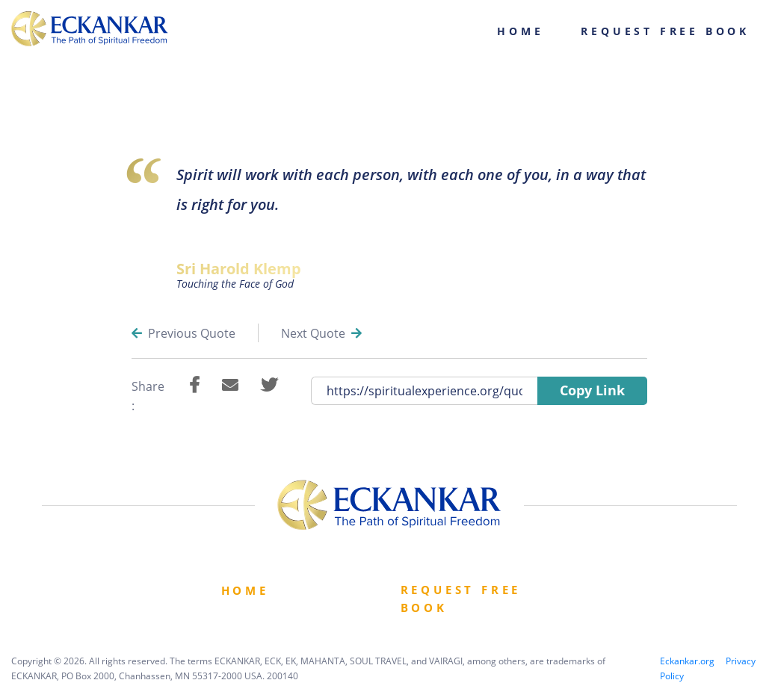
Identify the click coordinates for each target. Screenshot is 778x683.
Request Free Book (665, 31)
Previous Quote (183, 333)
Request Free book (461, 598)
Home (520, 31)
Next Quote (321, 333)
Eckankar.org (687, 661)
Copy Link (592, 390)
